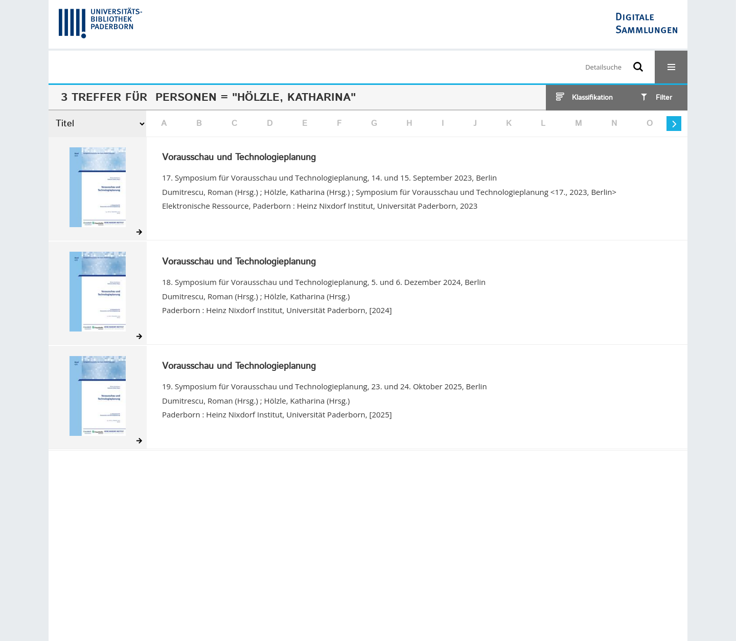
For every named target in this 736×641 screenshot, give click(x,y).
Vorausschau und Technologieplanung (239, 158)
